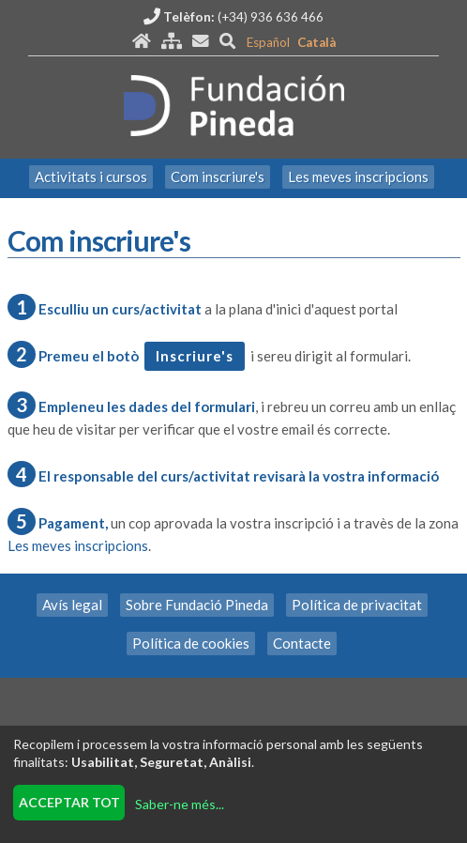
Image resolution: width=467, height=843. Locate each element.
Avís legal (72, 604)
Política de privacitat (357, 604)
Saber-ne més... (179, 804)
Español (268, 42)
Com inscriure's (217, 176)
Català (316, 42)
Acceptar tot (69, 802)
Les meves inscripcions (358, 176)
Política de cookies (190, 643)
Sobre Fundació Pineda (197, 604)
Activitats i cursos (91, 176)
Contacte (302, 643)
